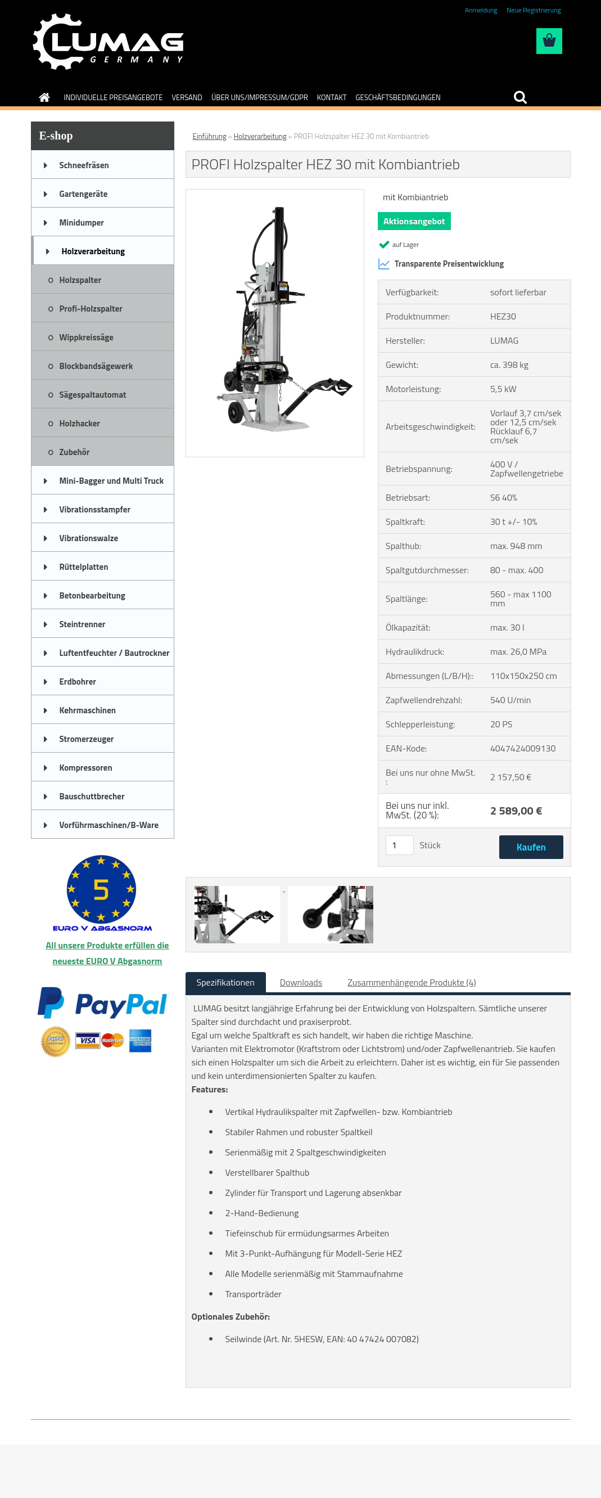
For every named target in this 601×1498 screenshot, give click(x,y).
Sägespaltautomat (93, 394)
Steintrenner (83, 624)
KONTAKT (332, 97)
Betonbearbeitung (92, 595)
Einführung (210, 136)
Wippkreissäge (87, 337)
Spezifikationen (226, 982)
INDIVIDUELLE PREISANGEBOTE (113, 97)
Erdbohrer (78, 681)
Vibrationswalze (89, 538)
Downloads (301, 982)
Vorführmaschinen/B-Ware (109, 824)
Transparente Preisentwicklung (441, 264)
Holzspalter (81, 279)
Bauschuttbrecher (92, 796)
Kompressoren (86, 767)
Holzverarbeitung (93, 251)
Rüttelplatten (84, 566)
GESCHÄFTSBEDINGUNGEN (398, 97)
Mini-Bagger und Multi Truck (112, 480)
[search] (520, 97)
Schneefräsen (84, 165)
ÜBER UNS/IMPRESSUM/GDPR (259, 97)
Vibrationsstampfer (95, 509)
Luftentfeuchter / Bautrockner (115, 652)
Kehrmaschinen (88, 710)
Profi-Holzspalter (91, 308)
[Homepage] (43, 97)
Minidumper (82, 222)
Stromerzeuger (87, 738)
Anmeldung (481, 10)
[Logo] (108, 42)
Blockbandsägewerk (96, 365)
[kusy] (400, 845)
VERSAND (186, 97)
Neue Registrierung (534, 10)
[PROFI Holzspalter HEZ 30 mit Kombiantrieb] (275, 194)
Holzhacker (80, 423)
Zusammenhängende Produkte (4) (411, 982)
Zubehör (75, 452)
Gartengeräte (84, 193)
